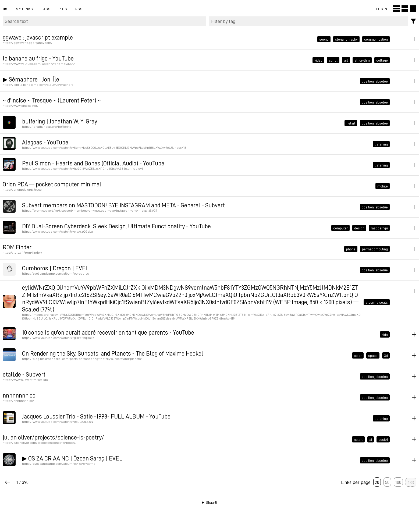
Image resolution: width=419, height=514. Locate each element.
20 (377, 482)
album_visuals (376, 302)
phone (351, 249)
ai (370, 439)
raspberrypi (379, 228)
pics (63, 8)
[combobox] (308, 21)
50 (387, 482)
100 (398, 482)
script (333, 60)
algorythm (362, 60)
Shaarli (211, 502)
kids (385, 334)
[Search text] (104, 21)
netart (350, 123)
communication (376, 39)
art (346, 60)
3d (386, 355)
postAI (383, 439)
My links (24, 8)
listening (381, 144)
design (359, 228)
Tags (46, 8)
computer (340, 228)
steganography (346, 39)
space (373, 355)
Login (381, 8)
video (318, 60)
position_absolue (375, 81)
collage (382, 60)
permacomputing (375, 249)
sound (324, 39)
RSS (79, 8)
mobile (382, 186)
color (358, 355)
